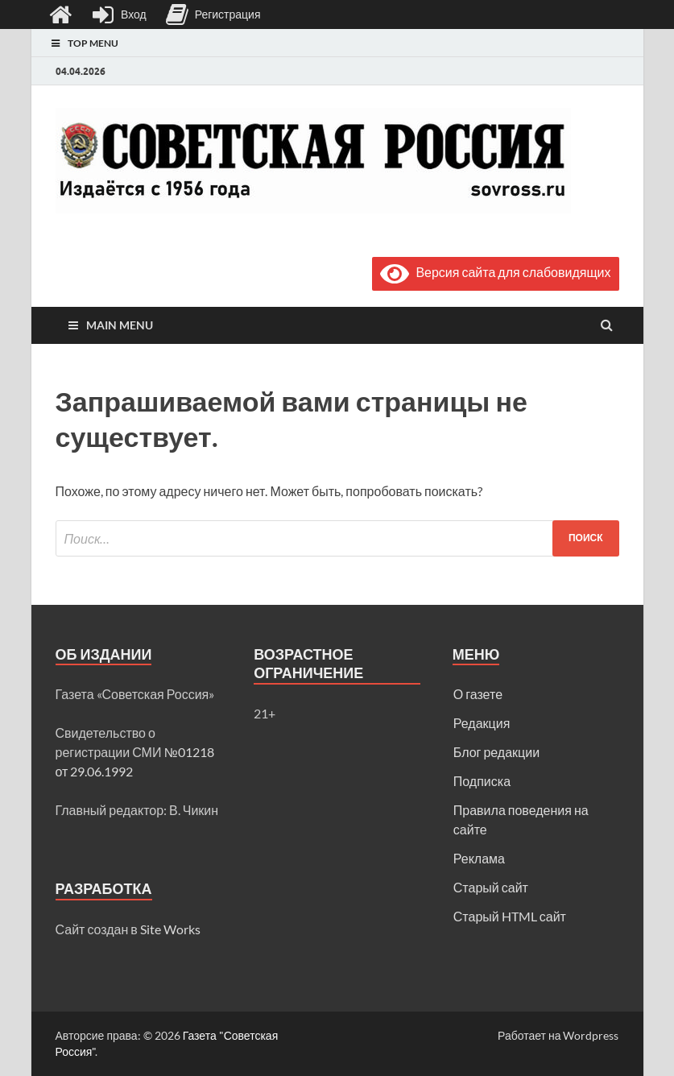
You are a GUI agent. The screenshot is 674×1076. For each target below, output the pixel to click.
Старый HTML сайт (509, 916)
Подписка (482, 780)
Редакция (482, 722)
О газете (477, 693)
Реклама (479, 858)
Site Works (170, 929)
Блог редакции (496, 751)
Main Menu (119, 325)
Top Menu (93, 43)
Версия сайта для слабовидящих (495, 271)
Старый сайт (490, 887)
